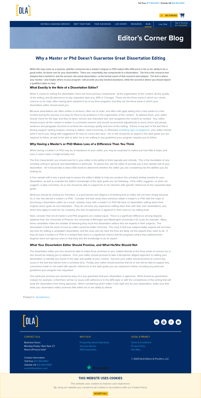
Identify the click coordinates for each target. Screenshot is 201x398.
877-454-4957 (153, 3)
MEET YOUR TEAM (82, 24)
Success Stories (88, 346)
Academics (43, 297)
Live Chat (163, 24)
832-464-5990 (178, 3)
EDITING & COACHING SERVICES (55, 24)
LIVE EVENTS (121, 24)
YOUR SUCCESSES (102, 24)
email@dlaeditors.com (35, 368)
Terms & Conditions (141, 342)
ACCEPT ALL (100, 393)
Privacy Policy (138, 346)
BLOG (148, 24)
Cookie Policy (139, 387)
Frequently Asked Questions (94, 342)
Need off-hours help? (35, 349)
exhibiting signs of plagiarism (134, 130)
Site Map (135, 349)
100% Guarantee (88, 349)
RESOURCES (136, 24)
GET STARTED (171, 15)
